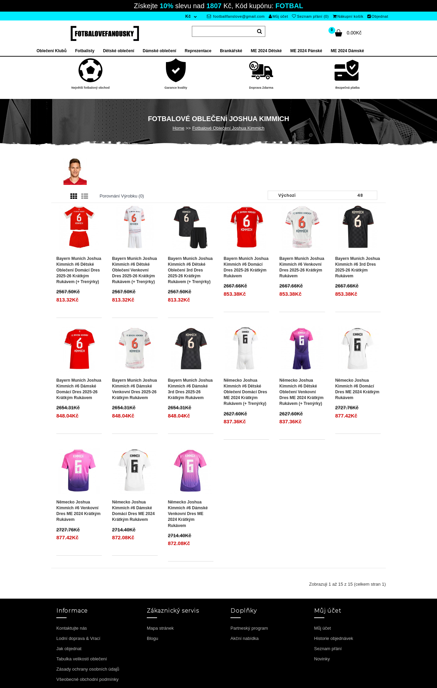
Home (178, 128)
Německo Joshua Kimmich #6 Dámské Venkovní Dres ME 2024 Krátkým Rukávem (188, 514)
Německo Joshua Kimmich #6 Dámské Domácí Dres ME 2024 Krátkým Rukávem (133, 511)
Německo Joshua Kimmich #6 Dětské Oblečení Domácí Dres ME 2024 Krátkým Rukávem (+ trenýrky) (245, 392)
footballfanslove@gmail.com (236, 16)
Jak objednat (69, 648)
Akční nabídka (244, 638)
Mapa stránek (160, 628)
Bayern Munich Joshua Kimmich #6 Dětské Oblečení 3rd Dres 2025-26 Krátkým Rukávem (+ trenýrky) (190, 270)
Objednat (377, 16)
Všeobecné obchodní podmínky (87, 679)
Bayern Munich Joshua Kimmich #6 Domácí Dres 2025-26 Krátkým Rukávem (246, 267)
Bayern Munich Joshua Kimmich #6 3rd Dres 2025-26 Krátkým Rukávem (357, 267)
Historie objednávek (333, 638)
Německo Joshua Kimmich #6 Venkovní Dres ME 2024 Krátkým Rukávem (78, 511)
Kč (188, 16)
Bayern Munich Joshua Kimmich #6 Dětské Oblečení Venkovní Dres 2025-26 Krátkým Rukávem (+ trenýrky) (134, 270)
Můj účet (278, 16)
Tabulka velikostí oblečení (81, 658)
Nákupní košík (348, 16)
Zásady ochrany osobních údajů (87, 669)
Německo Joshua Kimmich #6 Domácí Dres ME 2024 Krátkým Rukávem (357, 389)
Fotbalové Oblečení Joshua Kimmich (228, 128)
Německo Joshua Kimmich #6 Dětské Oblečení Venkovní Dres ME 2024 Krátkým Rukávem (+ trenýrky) (301, 392)
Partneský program (249, 628)
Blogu (152, 638)
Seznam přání (328, 648)
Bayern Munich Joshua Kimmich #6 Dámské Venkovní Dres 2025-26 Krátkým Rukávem (134, 389)
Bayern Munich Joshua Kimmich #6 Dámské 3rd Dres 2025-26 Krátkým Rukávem (190, 389)
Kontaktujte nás (71, 628)
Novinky (322, 658)
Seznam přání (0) (310, 16)
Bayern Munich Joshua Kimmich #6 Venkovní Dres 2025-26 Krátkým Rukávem (301, 267)
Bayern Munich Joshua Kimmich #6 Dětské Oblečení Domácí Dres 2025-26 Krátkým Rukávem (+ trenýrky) (78, 270)
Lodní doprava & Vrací (78, 638)
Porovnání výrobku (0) (122, 196)
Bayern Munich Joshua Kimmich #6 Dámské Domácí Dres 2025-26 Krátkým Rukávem (78, 389)
